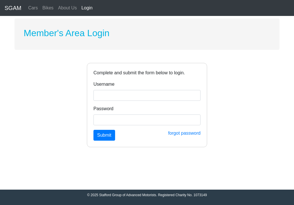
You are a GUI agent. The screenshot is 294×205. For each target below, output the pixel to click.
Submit (104, 135)
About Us (67, 7)
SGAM (13, 8)
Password (103, 108)
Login (87, 7)
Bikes (48, 7)
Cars (33, 7)
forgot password (184, 133)
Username (104, 84)
